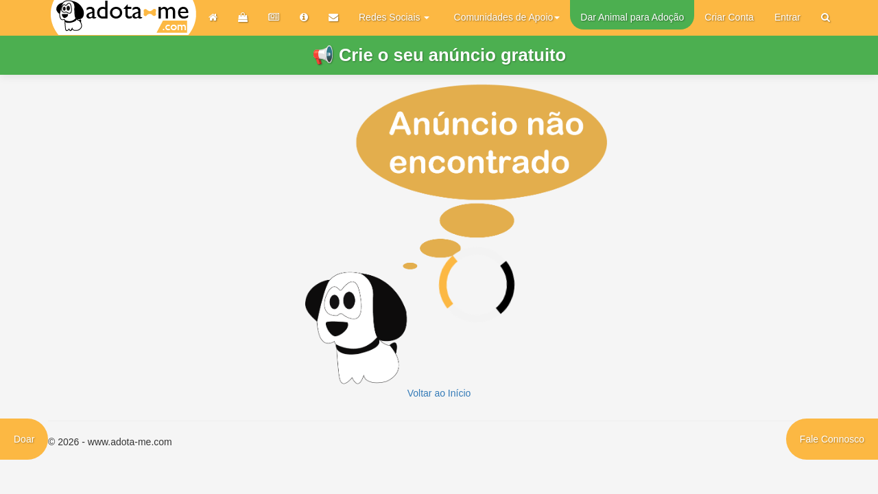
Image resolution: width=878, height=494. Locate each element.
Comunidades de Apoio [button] (507, 17)
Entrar (787, 17)
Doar (24, 439)
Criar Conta (729, 17)
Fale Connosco (832, 439)
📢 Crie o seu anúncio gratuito (439, 54)
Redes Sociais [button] (394, 17)
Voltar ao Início (439, 393)
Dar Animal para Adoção (632, 17)
